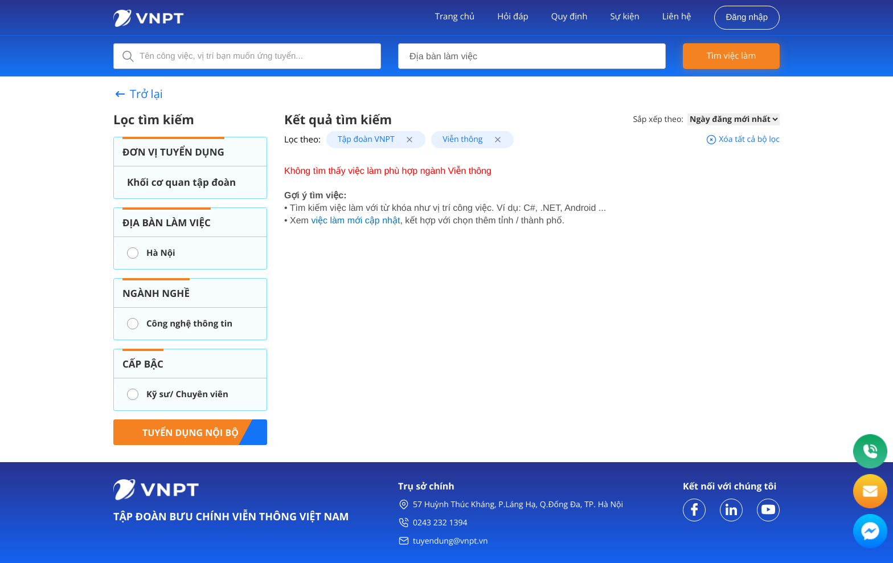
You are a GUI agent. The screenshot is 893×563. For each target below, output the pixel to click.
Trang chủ (455, 16)
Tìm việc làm (731, 56)
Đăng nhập (747, 17)
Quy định (569, 16)
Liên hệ (676, 16)
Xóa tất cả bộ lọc (743, 139)
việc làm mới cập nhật (355, 221)
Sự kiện (624, 16)
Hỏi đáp (512, 16)
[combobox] (532, 56)
